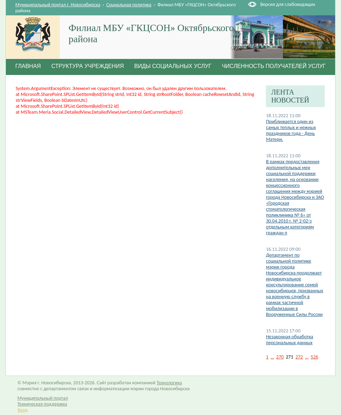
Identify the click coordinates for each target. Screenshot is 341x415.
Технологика (169, 383)
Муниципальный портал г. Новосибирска (57, 5)
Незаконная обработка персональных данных (289, 340)
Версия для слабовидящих (287, 4)
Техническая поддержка (42, 404)
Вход (22, 410)
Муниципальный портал (42, 398)
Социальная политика (129, 5)
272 (299, 357)
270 (280, 357)
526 (314, 357)
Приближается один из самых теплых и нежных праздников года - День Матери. (291, 130)
